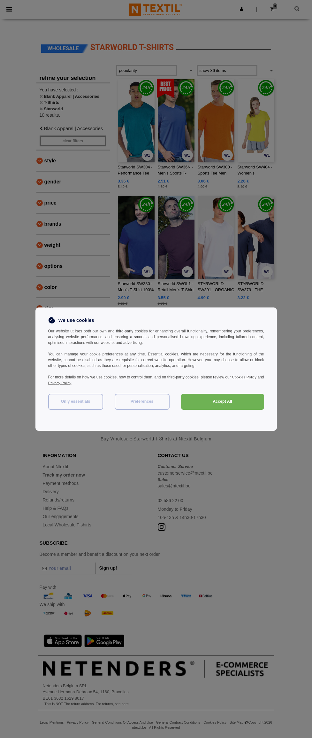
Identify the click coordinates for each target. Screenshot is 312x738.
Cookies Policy (251, 377)
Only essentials (75, 401)
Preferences (142, 401)
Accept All (222, 401)
